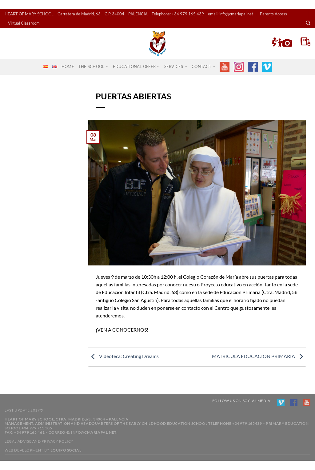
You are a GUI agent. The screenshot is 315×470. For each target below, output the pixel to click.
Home (68, 66)
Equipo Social (66, 450)
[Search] (308, 23)
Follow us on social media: (242, 400)
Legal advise (18, 441)
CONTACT (203, 67)
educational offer (136, 67)
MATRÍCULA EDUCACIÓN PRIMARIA (259, 356)
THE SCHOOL (93, 67)
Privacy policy (57, 441)
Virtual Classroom (24, 23)
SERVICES (175, 67)
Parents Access (273, 13)
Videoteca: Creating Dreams (123, 356)
